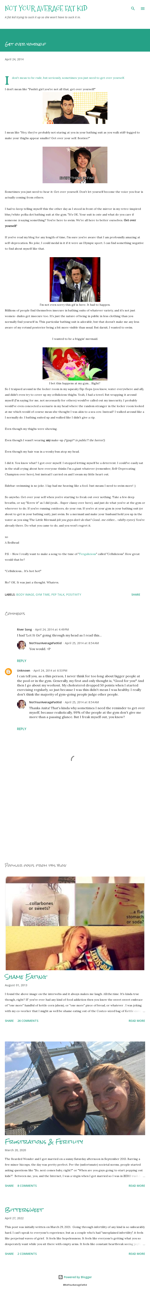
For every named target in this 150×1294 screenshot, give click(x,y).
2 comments (27, 1254)
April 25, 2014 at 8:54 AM (82, 643)
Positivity (73, 594)
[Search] (133, 7)
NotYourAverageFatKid (45, 643)
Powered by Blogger (75, 1277)
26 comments (27, 1021)
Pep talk (57, 594)
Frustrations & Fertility (44, 1141)
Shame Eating (25, 976)
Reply (21, 661)
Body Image (25, 594)
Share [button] (135, 594)
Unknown (23, 670)
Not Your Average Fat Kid (46, 8)
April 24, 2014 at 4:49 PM (52, 629)
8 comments (27, 1186)
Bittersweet (24, 1209)
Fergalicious (87, 554)
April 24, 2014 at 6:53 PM (50, 670)
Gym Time (43, 594)
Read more (137, 1021)
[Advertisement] (75, 820)
